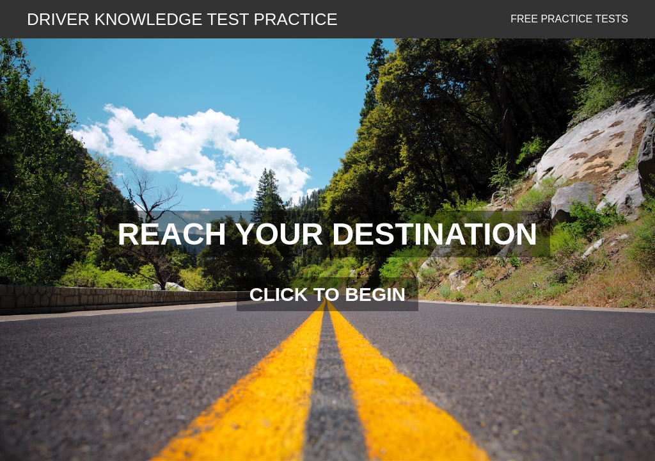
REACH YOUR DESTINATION (328, 234)
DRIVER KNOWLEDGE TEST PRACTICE (182, 19)
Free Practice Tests (569, 18)
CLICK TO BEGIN (327, 294)
